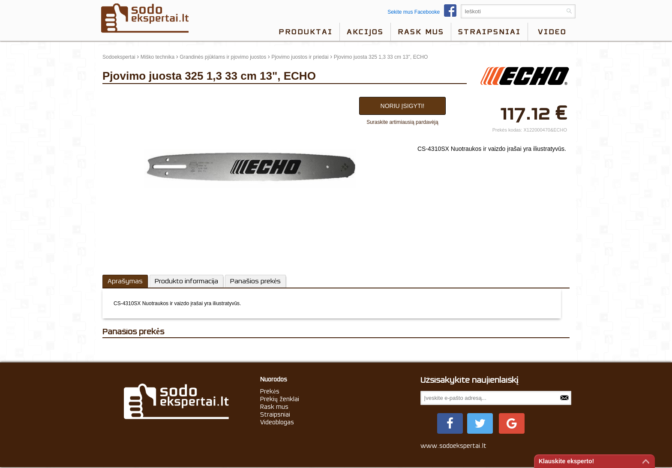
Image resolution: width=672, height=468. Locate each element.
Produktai (306, 31)
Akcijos (365, 31)
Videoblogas (277, 422)
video (552, 31)
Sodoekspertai (118, 57)
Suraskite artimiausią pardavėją (402, 122)
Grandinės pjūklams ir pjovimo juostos (223, 57)
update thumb (120, 95)
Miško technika (157, 57)
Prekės (269, 391)
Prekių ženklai (279, 399)
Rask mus (421, 31)
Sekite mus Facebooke (424, 12)
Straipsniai (489, 31)
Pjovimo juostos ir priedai (299, 57)
